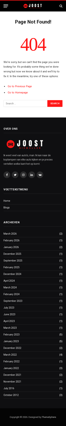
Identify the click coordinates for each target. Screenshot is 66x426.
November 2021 (12, 381)
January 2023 (11, 341)
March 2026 (10, 233)
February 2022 (12, 361)
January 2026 (11, 247)
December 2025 (12, 253)
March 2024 (10, 287)
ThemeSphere (49, 417)
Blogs (7, 207)
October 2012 (11, 395)
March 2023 (10, 327)
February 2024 (12, 294)
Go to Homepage (18, 92)
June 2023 (9, 314)
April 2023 (9, 321)
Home (7, 200)
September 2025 (13, 260)
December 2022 (12, 348)
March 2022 (10, 354)
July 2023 (9, 307)
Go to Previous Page (20, 86)
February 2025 (12, 267)
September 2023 (13, 301)
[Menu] (6, 6)
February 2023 (12, 334)
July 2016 (9, 388)
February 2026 (12, 240)
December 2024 (12, 274)
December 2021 (12, 374)
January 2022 (11, 368)
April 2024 (9, 280)
